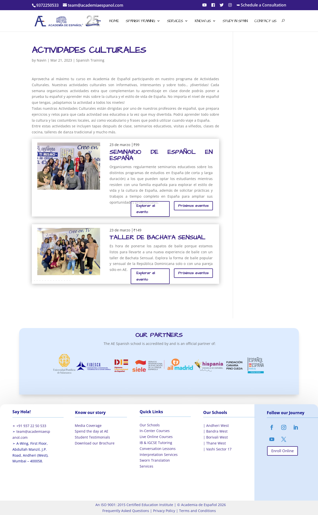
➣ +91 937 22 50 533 (29, 425)
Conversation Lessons (158, 448)
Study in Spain (235, 21)
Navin (41, 60)
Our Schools (150, 425)
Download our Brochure (95, 443)
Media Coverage (88, 425)
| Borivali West (215, 437)
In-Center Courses (155, 430)
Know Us (203, 21)
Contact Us (265, 21)
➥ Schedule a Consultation (261, 5)
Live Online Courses (156, 436)
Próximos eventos (193, 205)
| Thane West (214, 443)
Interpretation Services (159, 454)
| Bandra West (215, 431)
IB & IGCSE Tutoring (156, 442)
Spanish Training (140, 21)
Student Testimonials (92, 437)
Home (114, 21)
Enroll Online (282, 450)
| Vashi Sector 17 (217, 449)
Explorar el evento (145, 209)
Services (175, 21)
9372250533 (47, 5)
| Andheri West (216, 425)
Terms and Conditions (197, 510)
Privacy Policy (163, 510)
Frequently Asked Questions (125, 510)
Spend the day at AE (91, 431)
